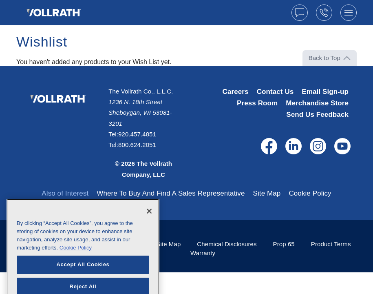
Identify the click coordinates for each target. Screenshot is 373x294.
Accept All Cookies (82, 277)
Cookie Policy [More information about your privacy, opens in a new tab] (76, 260)
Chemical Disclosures (226, 244)
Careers (236, 92)
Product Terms (331, 244)
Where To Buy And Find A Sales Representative (171, 193)
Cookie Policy (310, 193)
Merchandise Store (317, 103)
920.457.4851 (137, 134)
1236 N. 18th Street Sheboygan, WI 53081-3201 (140, 112)
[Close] (149, 224)
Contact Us (275, 92)
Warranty (202, 252)
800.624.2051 (137, 144)
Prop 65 (284, 244)
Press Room (257, 103)
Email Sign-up (325, 92)
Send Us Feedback (317, 114)
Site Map (267, 193)
